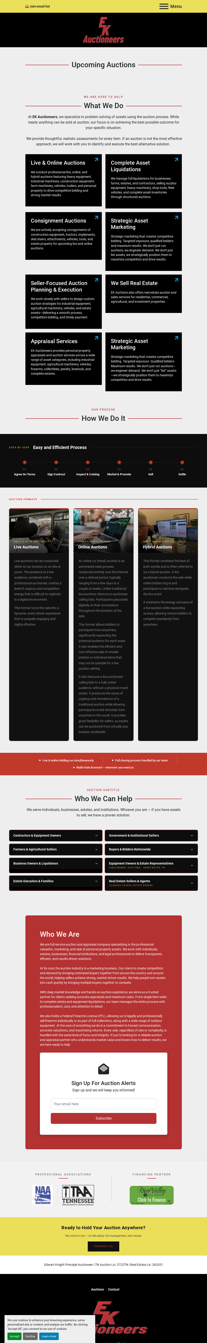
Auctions (97, 1289)
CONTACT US (103, 1246)
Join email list (39, 6)
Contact (113, 1289)
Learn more (49, 1336)
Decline (30, 1336)
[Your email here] (103, 1103)
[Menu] (163, 6)
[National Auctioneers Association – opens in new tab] (42, 1195)
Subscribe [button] (104, 1118)
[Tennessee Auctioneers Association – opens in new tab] (78, 1195)
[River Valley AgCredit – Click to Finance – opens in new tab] (151, 1195)
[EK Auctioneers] (103, 1317)
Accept (14, 1336)
